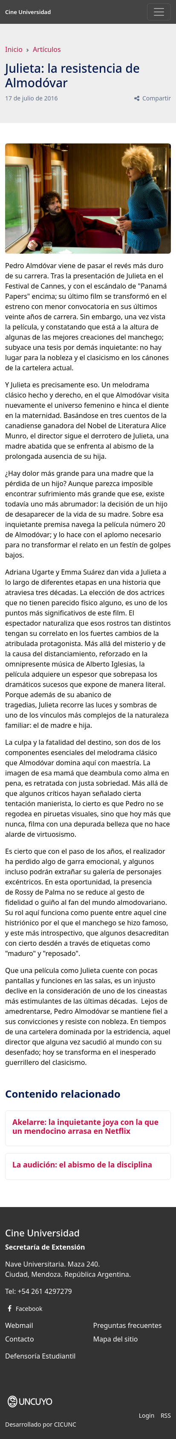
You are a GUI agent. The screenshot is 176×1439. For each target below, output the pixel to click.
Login (147, 1415)
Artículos (47, 49)
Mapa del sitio (115, 1339)
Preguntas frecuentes (127, 1325)
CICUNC (65, 1424)
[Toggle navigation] (159, 11)
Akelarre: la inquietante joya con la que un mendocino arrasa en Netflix (85, 1126)
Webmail (19, 1325)
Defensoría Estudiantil (40, 1356)
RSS (166, 1415)
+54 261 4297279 (44, 1291)
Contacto (19, 1339)
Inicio (14, 49)
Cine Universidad (28, 12)
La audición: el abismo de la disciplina (82, 1164)
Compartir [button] (152, 98)
